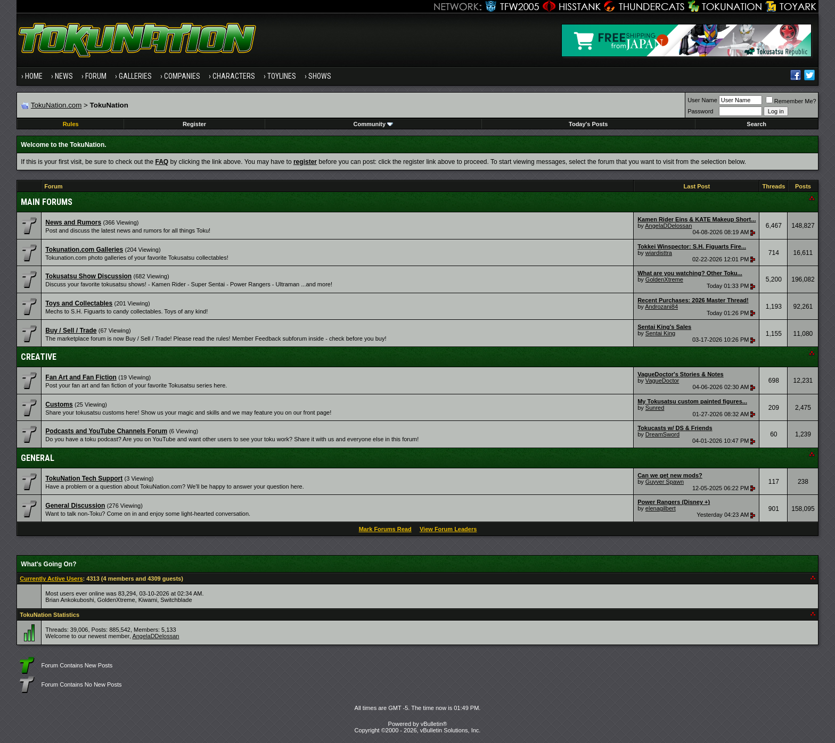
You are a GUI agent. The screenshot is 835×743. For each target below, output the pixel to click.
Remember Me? (791, 101)
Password (700, 111)
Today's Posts (588, 124)
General (37, 458)
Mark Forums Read (385, 529)
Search (756, 124)
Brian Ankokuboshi (69, 600)
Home (34, 76)
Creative (38, 357)
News (64, 76)
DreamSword (662, 434)
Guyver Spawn (664, 481)
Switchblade (176, 600)
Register (194, 124)
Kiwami (147, 600)
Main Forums (46, 202)
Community (374, 124)
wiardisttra (658, 253)
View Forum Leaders (448, 529)
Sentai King (660, 333)
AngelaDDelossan (668, 225)
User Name (702, 100)
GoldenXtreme (664, 279)
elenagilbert (660, 508)
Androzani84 (661, 306)
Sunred (654, 407)
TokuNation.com (56, 105)
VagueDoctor (662, 380)
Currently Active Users (51, 578)
